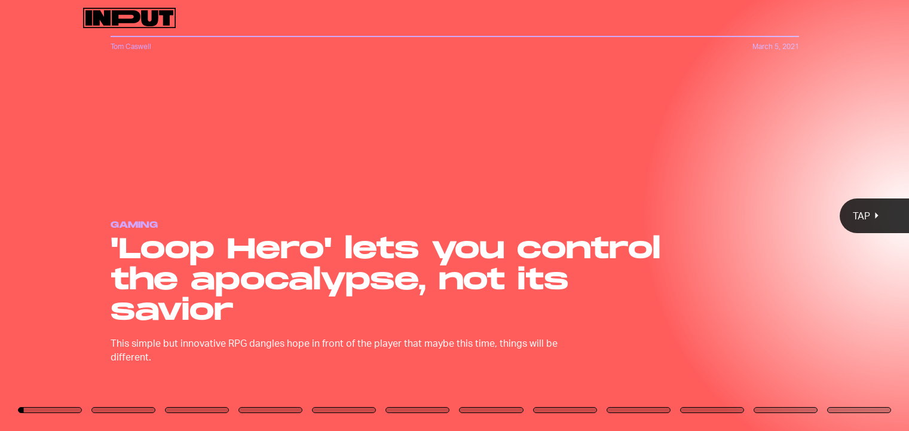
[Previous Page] (150, 215)
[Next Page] (604, 215)
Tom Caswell (131, 46)
